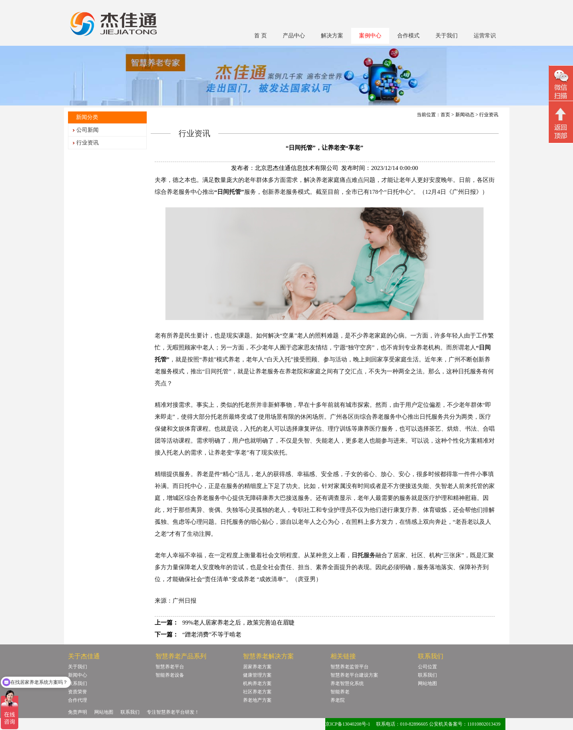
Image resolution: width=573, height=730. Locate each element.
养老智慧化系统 (347, 683)
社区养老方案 (257, 692)
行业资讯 (87, 143)
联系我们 (77, 683)
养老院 (337, 700)
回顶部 (561, 123)
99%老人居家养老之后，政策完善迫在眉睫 (239, 622)
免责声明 (77, 712)
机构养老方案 (257, 683)
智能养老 (340, 692)
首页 (445, 114)
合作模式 (408, 36)
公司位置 (427, 666)
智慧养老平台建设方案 (354, 675)
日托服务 (363, 555)
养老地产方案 (257, 700)
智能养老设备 (169, 675)
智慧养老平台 (169, 666)
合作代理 (77, 700)
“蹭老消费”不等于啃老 (212, 634)
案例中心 (370, 36)
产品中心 (294, 36)
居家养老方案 (257, 666)
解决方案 (332, 36)
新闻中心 (77, 675)
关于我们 (446, 36)
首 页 (260, 36)
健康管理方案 (257, 675)
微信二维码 (561, 84)
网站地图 (427, 683)
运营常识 (485, 36)
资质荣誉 (77, 692)
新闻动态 (464, 114)
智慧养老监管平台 (349, 666)
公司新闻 (87, 130)
